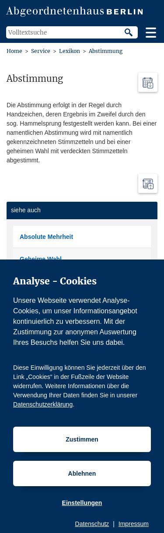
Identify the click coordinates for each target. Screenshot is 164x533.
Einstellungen (82, 502)
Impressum (134, 523)
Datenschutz (92, 523)
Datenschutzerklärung (43, 404)
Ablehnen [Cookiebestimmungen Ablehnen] (82, 473)
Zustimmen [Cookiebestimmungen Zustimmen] (82, 439)
